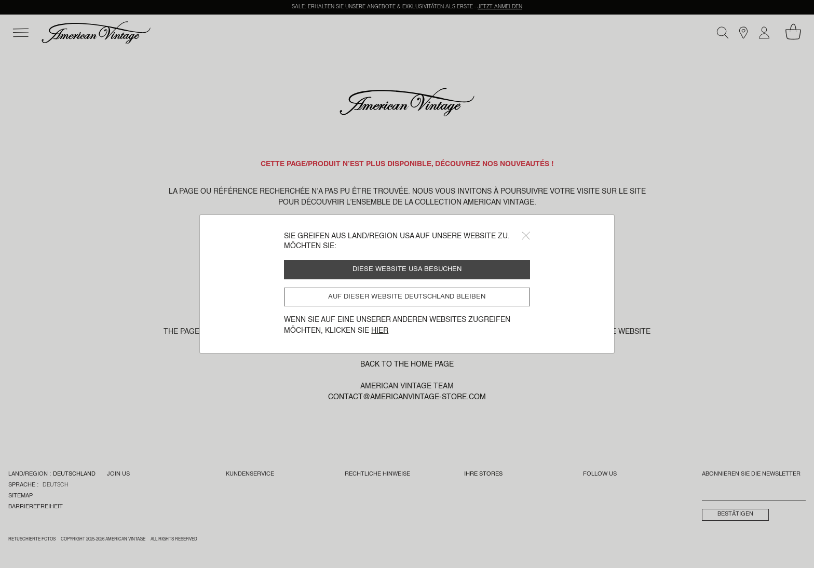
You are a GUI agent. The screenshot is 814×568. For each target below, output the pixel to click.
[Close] (526, 236)
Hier (379, 330)
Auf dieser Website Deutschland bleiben (406, 296)
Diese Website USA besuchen (407, 269)
